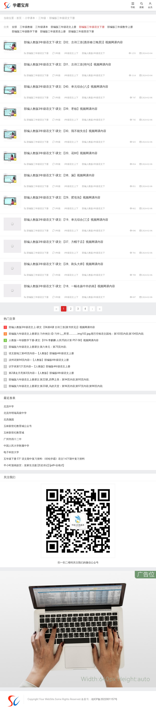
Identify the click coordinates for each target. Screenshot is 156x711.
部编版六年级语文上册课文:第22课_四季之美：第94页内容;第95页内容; (49, 379)
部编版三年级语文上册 (63, 26)
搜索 (141, 7)
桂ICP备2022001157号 (104, 699)
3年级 (57, 53)
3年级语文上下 (71, 53)
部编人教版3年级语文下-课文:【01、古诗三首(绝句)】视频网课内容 (67, 64)
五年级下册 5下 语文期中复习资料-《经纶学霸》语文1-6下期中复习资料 (44, 458)
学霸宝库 (21, 5)
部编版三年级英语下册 (81, 31)
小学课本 (30, 18)
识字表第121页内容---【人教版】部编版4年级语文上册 (39, 366)
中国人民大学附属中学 (16, 445)
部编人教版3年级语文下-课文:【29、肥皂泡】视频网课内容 (62, 197)
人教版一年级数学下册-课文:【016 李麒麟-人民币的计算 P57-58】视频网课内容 (54, 340)
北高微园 (9, 419)
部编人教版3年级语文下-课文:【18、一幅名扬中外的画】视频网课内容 (69, 286)
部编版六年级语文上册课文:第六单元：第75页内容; (37, 346)
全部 (14, 26)
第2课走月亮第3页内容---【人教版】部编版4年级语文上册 (41, 372)
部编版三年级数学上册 (120, 26)
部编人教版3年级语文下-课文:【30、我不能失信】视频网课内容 (65, 131)
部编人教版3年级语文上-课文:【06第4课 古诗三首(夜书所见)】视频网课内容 (52, 327)
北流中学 (9, 406)
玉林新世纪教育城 (14, 432)
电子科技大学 (11, 452)
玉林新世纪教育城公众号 (18, 426)
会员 (150, 7)
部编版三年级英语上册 (53, 31)
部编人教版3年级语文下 (93, 53)
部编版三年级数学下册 (24, 31)
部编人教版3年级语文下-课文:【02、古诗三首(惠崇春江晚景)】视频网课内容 (73, 42)
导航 (133, 7)
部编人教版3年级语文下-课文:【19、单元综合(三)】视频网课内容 (66, 219)
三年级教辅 (26, 26)
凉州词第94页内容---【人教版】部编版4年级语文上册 (39, 359)
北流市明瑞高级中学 (15, 412)
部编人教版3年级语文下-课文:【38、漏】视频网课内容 (59, 175)
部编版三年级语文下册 (62, 18)
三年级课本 (41, 26)
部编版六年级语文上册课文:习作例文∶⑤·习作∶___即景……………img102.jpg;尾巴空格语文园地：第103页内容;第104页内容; (76, 333)
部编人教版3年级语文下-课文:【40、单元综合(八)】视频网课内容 (66, 86)
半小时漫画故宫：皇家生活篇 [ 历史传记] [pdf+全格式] (34, 465)
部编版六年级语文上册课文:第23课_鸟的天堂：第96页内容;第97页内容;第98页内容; (56, 386)
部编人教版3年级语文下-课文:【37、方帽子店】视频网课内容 (63, 242)
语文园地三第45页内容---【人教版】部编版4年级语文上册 (41, 353)
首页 (19, 18)
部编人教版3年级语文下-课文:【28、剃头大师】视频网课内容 (63, 264)
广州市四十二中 (13, 439)
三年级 (42, 18)
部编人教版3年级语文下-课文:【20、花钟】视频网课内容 (60, 153)
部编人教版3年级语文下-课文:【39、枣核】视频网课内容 (60, 109)
